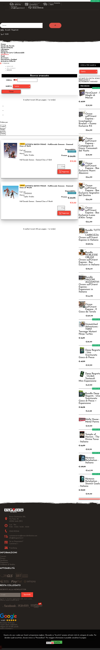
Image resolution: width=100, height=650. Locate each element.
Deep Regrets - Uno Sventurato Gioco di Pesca (89, 354)
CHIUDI (51, 645)
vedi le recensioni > (6, 628)
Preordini (84, 86)
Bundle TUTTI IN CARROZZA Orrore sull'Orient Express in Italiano (89, 235)
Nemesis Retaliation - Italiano (92, 460)
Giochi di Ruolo (7, 48)
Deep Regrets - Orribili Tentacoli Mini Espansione (89, 377)
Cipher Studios (29, 155)
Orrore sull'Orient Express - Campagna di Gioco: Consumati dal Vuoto (88, 144)
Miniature (5, 54)
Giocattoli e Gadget (9, 59)
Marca (9, 86)
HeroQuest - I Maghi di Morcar (92, 95)
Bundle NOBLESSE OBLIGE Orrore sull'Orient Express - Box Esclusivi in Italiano (89, 258)
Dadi (3, 56)
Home (3, 44)
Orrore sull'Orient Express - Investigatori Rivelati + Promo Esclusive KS (87, 120)
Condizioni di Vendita (7, 564)
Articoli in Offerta (8, 61)
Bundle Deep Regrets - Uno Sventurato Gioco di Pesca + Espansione (89, 398)
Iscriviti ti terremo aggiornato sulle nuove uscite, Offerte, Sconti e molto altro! (16, 599)
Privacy (91, 638)
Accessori (4, 58)
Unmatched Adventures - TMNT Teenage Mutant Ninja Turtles (89, 329)
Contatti (3, 556)
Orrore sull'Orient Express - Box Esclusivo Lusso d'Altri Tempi (89, 213)
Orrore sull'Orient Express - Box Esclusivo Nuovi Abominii (89, 168)
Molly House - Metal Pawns (92, 420)
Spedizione (4, 560)
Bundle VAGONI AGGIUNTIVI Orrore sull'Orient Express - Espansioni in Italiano (89, 284)
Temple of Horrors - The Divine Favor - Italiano (89, 438)
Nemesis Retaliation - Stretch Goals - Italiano (89, 482)
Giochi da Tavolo (7, 46)
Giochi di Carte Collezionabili (12, 53)
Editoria (4, 51)
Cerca (9, 80)
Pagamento (4, 562)
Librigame (5, 49)
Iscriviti (27, 595)
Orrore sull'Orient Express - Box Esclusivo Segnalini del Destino (89, 190)
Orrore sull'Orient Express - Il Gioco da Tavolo (88, 308)
